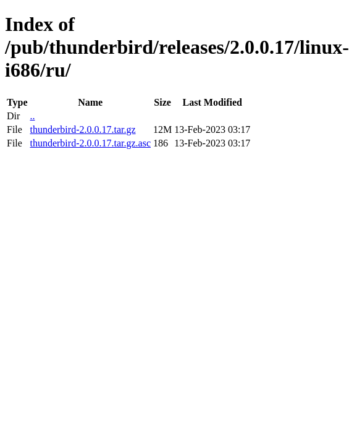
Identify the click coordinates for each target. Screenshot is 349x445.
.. (32, 116)
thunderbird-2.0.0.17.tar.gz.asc (90, 143)
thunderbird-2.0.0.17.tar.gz (82, 129)
